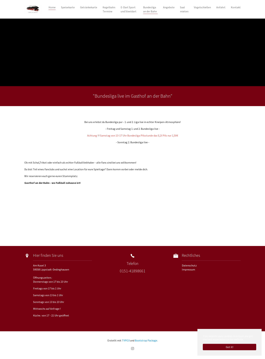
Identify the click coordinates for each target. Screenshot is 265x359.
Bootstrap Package (146, 340)
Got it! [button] (229, 347)
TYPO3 (126, 340)
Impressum (188, 269)
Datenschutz (189, 265)
